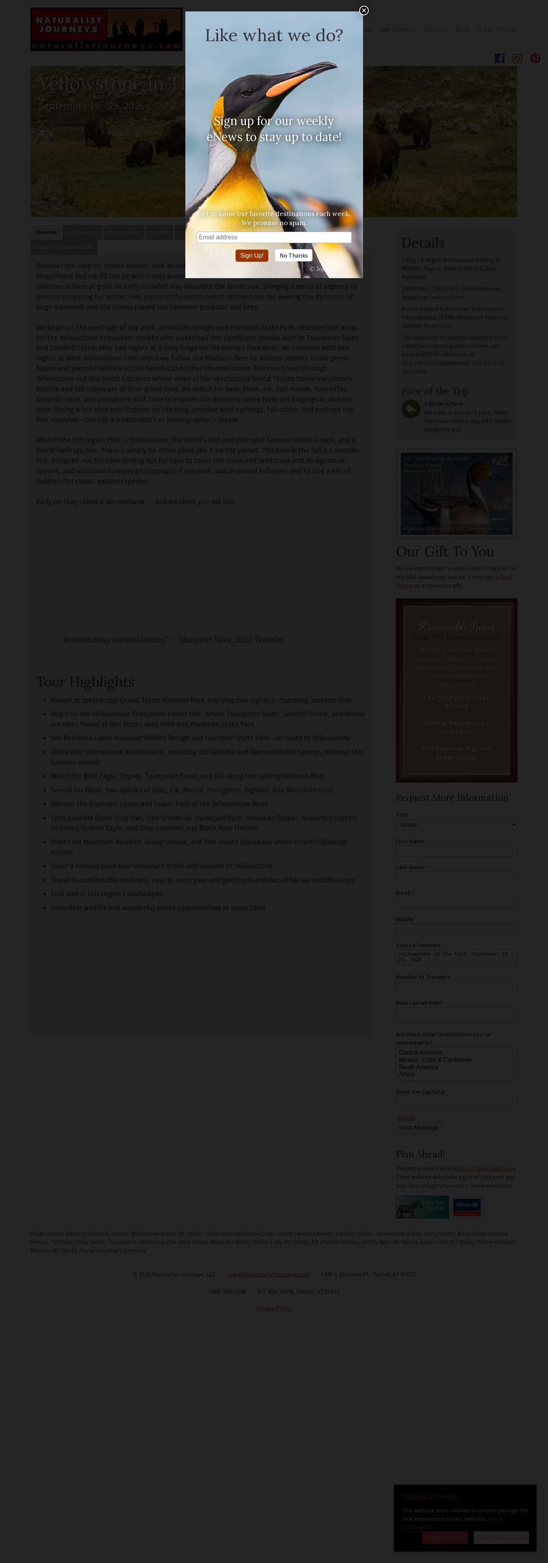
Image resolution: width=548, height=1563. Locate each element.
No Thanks (294, 255)
